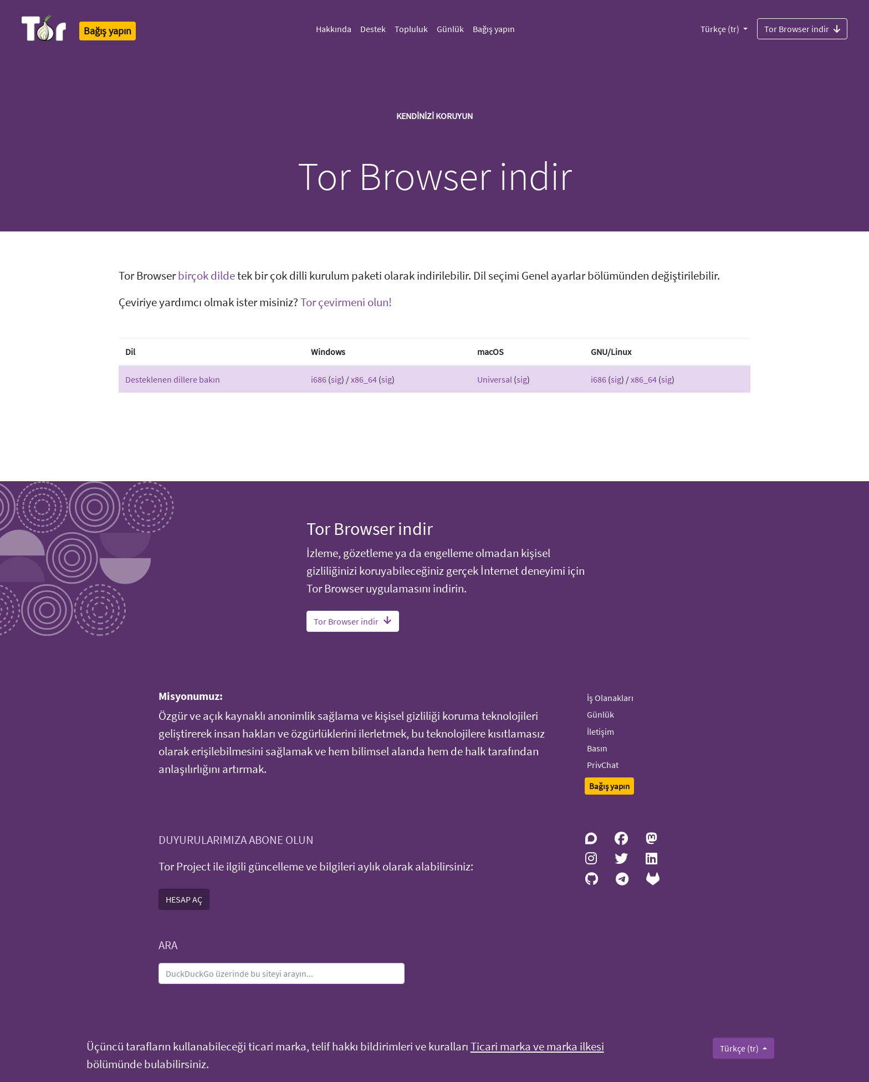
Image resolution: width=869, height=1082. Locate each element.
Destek (373, 28)
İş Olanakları (610, 697)
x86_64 (364, 379)
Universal (494, 379)
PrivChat (602, 764)
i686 (318, 379)
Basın (597, 748)
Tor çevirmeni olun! (346, 302)
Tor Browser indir (802, 28)
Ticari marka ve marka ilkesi (537, 1046)
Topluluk (411, 28)
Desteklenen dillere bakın (172, 379)
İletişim (600, 731)
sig (336, 379)
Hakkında (333, 28)
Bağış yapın (494, 28)
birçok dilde (206, 276)
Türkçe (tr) (721, 28)
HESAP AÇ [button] (184, 899)
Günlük (450, 28)
